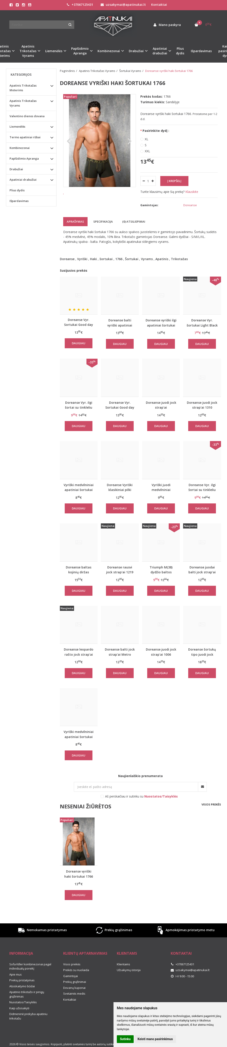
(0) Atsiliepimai (133, 222)
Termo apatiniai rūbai (25, 137)
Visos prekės (211, 804)
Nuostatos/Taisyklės (23, 1002)
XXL (147, 151)
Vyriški (82, 259)
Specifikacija (103, 222)
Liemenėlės (17, 127)
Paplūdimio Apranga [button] (80, 50)
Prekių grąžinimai (74, 982)
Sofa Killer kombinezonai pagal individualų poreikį (30, 966)
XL (146, 139)
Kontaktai (159, 4)
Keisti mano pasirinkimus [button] (155, 1039)
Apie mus (15, 974)
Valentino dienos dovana (27, 116)
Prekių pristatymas (22, 980)
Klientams (127, 953)
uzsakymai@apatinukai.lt (123, 4)
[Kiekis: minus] (143, 181)
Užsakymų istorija (129, 970)
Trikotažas (179, 259)
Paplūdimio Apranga (24, 158)
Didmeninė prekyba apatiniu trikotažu (28, 1016)
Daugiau (78, 343)
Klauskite (191, 192)
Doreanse (67, 259)
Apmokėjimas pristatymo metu (185, 930)
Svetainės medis (74, 994)
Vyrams (147, 259)
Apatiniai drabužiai (23, 180)
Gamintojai (70, 976)
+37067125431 (80, 4)
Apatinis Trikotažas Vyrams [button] (28, 51)
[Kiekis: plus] (152, 181)
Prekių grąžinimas (113, 930)
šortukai (106, 259)
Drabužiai (16, 169)
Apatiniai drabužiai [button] (160, 50)
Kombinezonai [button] (109, 51)
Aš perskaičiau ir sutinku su (141, 796)
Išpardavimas (201, 51)
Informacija (21, 953)
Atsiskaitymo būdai (22, 986)
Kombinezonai (20, 148)
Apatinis (161, 259)
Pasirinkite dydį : (156, 131)
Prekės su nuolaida (76, 970)
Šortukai (131, 259)
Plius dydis (180, 50)
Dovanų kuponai (74, 988)
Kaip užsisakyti (19, 1008)
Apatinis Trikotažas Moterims (23, 87)
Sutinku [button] (125, 1039)
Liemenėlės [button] (53, 51)
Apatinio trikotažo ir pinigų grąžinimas (26, 994)
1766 (118, 259)
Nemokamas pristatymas (42, 930)
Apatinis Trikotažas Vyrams (23, 103)
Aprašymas (75, 222)
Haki (93, 259)
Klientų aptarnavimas (85, 953)
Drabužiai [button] (136, 51)
